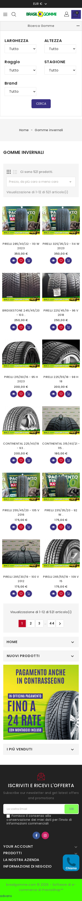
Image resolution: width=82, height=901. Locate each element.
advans (6, 896)
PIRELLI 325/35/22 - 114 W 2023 (61, 246)
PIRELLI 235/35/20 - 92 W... (61, 512)
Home (12, 642)
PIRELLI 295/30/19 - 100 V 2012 (21, 579)
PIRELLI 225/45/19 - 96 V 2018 (61, 312)
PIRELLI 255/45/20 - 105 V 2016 (21, 512)
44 (52, 623)
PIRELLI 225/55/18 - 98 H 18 (61, 379)
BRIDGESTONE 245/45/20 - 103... (21, 312)
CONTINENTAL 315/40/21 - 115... (61, 446)
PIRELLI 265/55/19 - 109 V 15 (61, 579)
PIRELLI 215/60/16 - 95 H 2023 (21, 379)
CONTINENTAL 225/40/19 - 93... (21, 446)
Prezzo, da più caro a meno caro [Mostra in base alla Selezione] (41, 181)
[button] (67, 14)
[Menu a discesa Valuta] (40, 4)
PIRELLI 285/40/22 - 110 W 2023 (21, 246)
